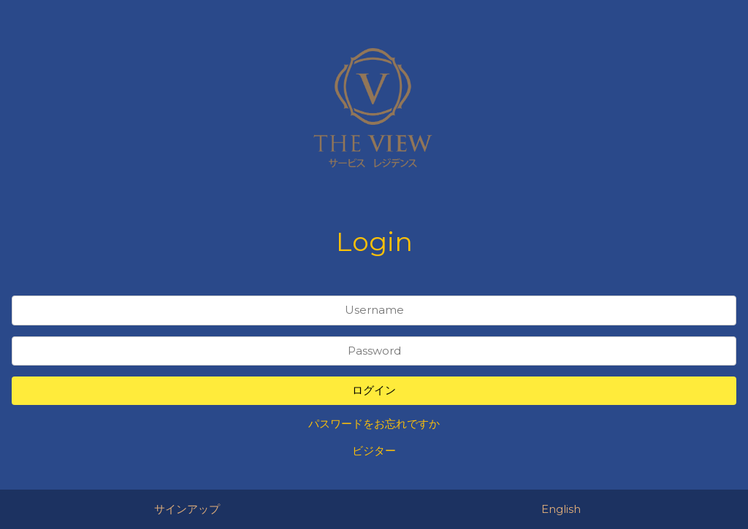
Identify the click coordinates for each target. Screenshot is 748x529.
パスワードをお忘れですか (374, 423)
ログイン (374, 390)
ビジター (374, 450)
